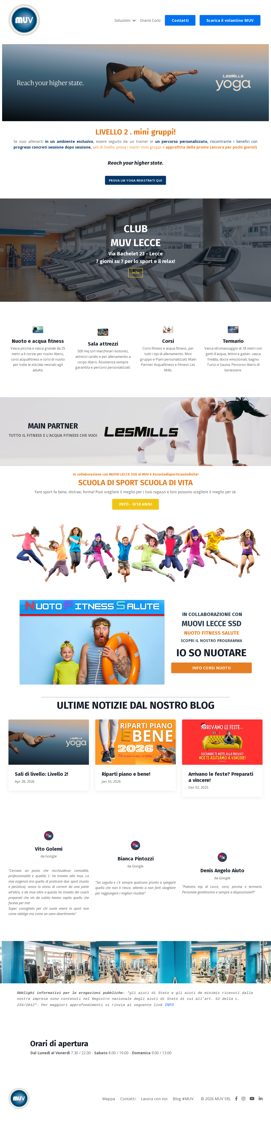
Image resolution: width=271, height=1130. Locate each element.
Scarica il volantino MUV (230, 20)
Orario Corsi (149, 20)
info (135, 279)
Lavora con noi (154, 1115)
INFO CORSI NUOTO (211, 681)
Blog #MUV (183, 1115)
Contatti (180, 20)
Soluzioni (123, 20)
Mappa (108, 1115)
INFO (195, 1021)
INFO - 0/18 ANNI (135, 517)
